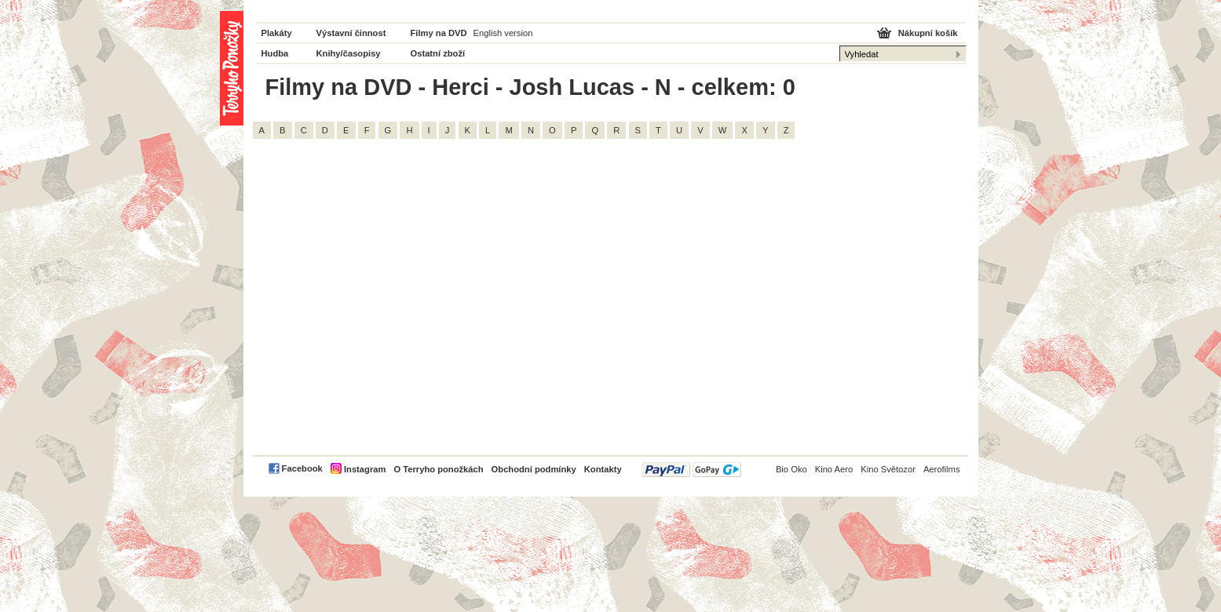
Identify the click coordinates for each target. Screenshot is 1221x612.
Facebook (302, 468)
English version (503, 33)
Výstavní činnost (351, 33)
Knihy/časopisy (348, 53)
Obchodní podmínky (534, 469)
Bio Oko (791, 469)
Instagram (365, 469)
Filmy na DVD (439, 33)
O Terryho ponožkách (438, 469)
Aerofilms (941, 469)
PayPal (691, 469)
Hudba (275, 53)
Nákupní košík (928, 33)
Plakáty (276, 33)
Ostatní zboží (438, 53)
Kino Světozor (888, 469)
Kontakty (603, 469)
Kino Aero (834, 469)
